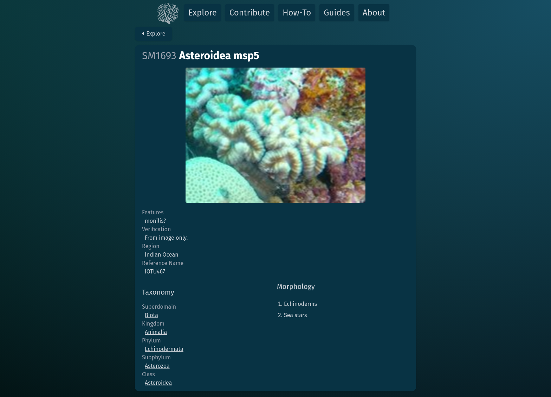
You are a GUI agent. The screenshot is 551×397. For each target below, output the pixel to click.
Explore (202, 13)
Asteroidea (158, 382)
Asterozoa (157, 366)
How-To (297, 13)
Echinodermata (164, 349)
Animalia (156, 332)
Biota (151, 315)
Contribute (249, 13)
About (374, 13)
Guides (337, 13)
